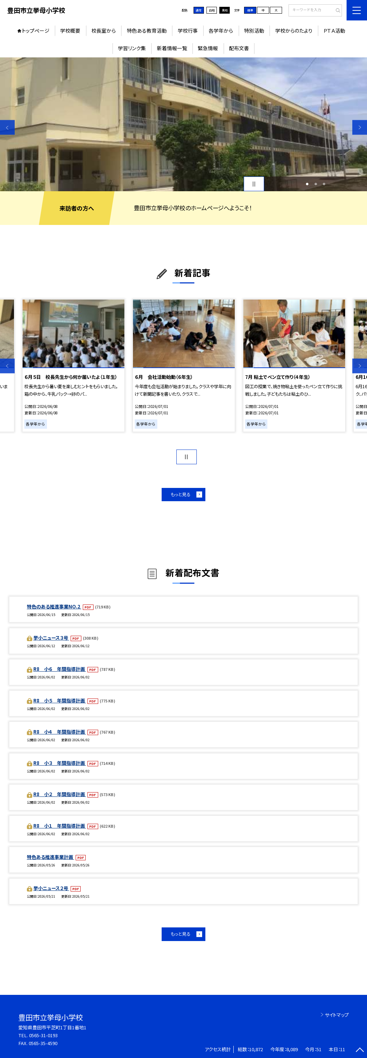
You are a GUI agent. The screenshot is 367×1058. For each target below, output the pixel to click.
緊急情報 (208, 48)
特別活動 (254, 30)
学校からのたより (294, 30)
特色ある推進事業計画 (50, 857)
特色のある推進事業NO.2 (54, 606)
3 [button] (324, 184)
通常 (198, 10)
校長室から (103, 30)
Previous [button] (7, 127)
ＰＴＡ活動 (334, 30)
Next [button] (359, 127)
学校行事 (188, 30)
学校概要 (70, 30)
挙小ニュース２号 (51, 888)
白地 (212, 10)
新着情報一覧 (172, 48)
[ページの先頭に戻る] (359, 1050)
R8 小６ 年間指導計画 (59, 669)
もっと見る (180, 494)
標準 (250, 10)
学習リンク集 (132, 48)
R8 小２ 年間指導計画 (59, 794)
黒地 (225, 10)
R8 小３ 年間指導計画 (59, 763)
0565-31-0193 (43, 1035)
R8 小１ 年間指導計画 (59, 825)
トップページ (35, 30)
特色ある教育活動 (147, 30)
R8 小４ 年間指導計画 (59, 731)
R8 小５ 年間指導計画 (59, 700)
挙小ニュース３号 (51, 637)
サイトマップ (337, 1014)
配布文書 (239, 48)
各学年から (221, 30)
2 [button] (315, 184)
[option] (183, 124)
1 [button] (307, 184)
